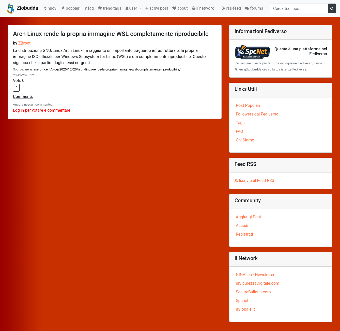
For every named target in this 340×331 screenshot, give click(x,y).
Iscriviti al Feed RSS (254, 180)
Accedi (242, 225)
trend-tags (109, 8)
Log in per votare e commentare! (42, 110)
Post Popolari (248, 105)
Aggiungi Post (248, 216)
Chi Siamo (245, 140)
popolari (71, 8)
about (180, 8)
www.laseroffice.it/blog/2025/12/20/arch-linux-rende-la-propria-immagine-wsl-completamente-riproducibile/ (103, 69)
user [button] (132, 8)
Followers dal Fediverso (257, 114)
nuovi (51, 8)
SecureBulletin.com (253, 292)
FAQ (239, 131)
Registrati (244, 234)
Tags (240, 122)
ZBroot (24, 43)
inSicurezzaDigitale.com (257, 283)
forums (254, 8)
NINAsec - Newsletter (255, 274)
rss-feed (231, 8)
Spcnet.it (244, 300)
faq (89, 8)
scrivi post (156, 8)
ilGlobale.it (245, 309)
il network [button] (203, 8)
